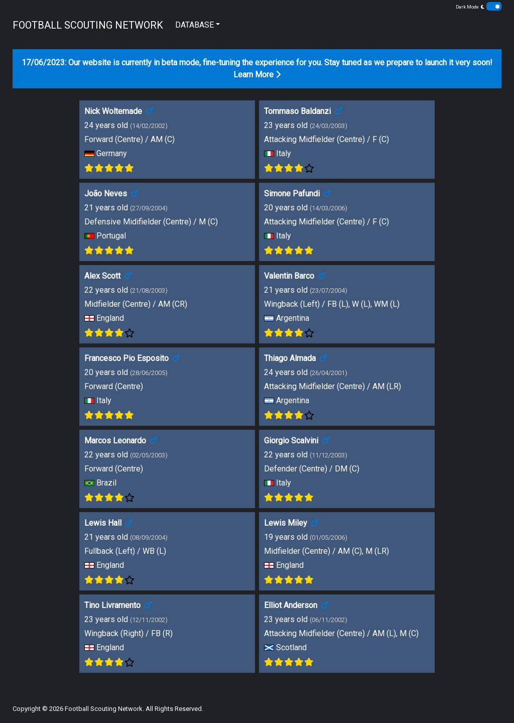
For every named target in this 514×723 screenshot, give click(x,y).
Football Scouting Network (104, 708)
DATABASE (194, 25)
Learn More (257, 74)
